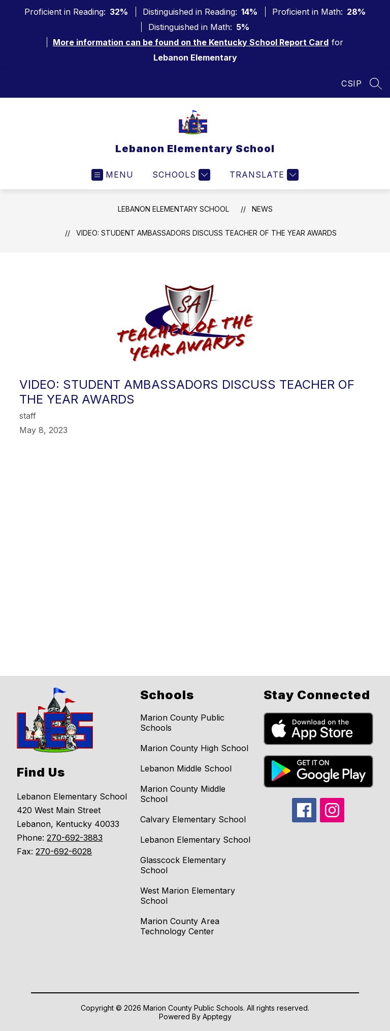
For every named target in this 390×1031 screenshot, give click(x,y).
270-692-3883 (75, 838)
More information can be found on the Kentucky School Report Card (191, 42)
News (262, 209)
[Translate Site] (263, 174)
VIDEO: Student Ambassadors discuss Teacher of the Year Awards (206, 232)
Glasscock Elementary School (183, 865)
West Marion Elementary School (187, 895)
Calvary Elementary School (193, 819)
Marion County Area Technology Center (179, 926)
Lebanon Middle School (186, 768)
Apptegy (217, 1016)
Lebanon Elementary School (173, 209)
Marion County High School (194, 748)
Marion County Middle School (182, 794)
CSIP (351, 83)
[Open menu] (112, 174)
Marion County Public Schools (182, 722)
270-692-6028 (64, 851)
